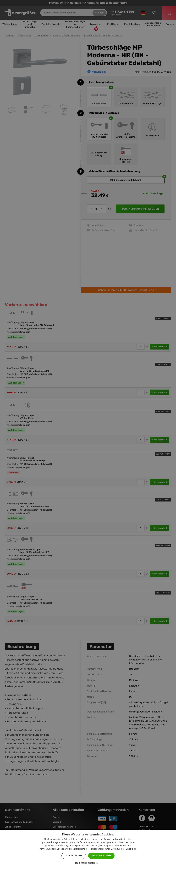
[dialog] (88, 434)
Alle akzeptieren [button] (101, 855)
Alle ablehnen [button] (73, 855)
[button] (88, 863)
